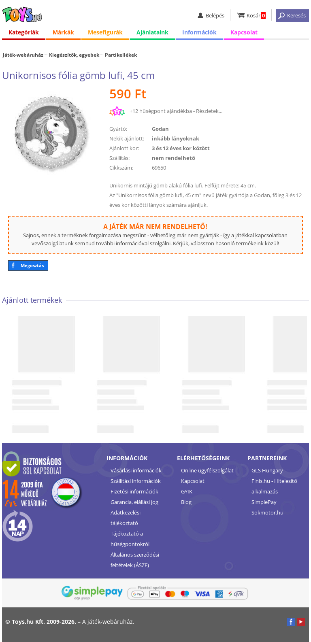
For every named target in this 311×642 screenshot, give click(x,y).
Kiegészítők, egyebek (74, 54)
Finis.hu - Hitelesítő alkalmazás (274, 486)
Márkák (63, 32)
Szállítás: (119, 158)
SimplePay (264, 502)
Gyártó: (118, 128)
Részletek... (209, 111)
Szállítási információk (136, 481)
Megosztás (32, 265)
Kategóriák (24, 32)
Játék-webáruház (23, 54)
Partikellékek (121, 54)
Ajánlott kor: (124, 148)
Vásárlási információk (136, 470)
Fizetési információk (134, 491)
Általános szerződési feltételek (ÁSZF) (135, 560)
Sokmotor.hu (267, 512)
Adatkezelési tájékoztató (126, 518)
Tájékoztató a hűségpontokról (130, 539)
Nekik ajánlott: (126, 138)
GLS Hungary (267, 470)
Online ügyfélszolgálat (207, 470)
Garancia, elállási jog (134, 502)
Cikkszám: (121, 167)
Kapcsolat (244, 32)
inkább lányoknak (175, 138)
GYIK (186, 491)
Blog (186, 502)
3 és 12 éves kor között (181, 148)
